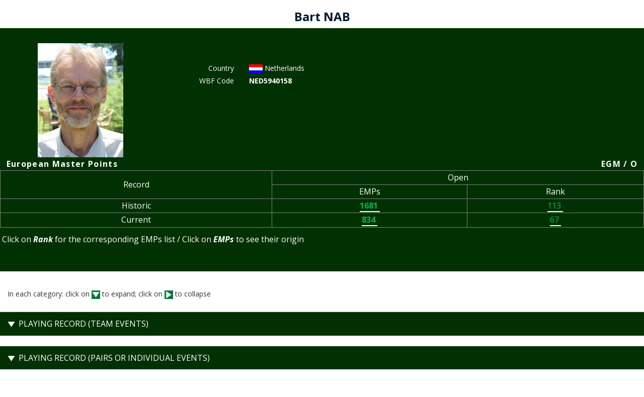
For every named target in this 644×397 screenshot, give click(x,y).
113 (555, 205)
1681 (370, 205)
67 (555, 219)
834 (369, 219)
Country (221, 68)
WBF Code (216, 80)
